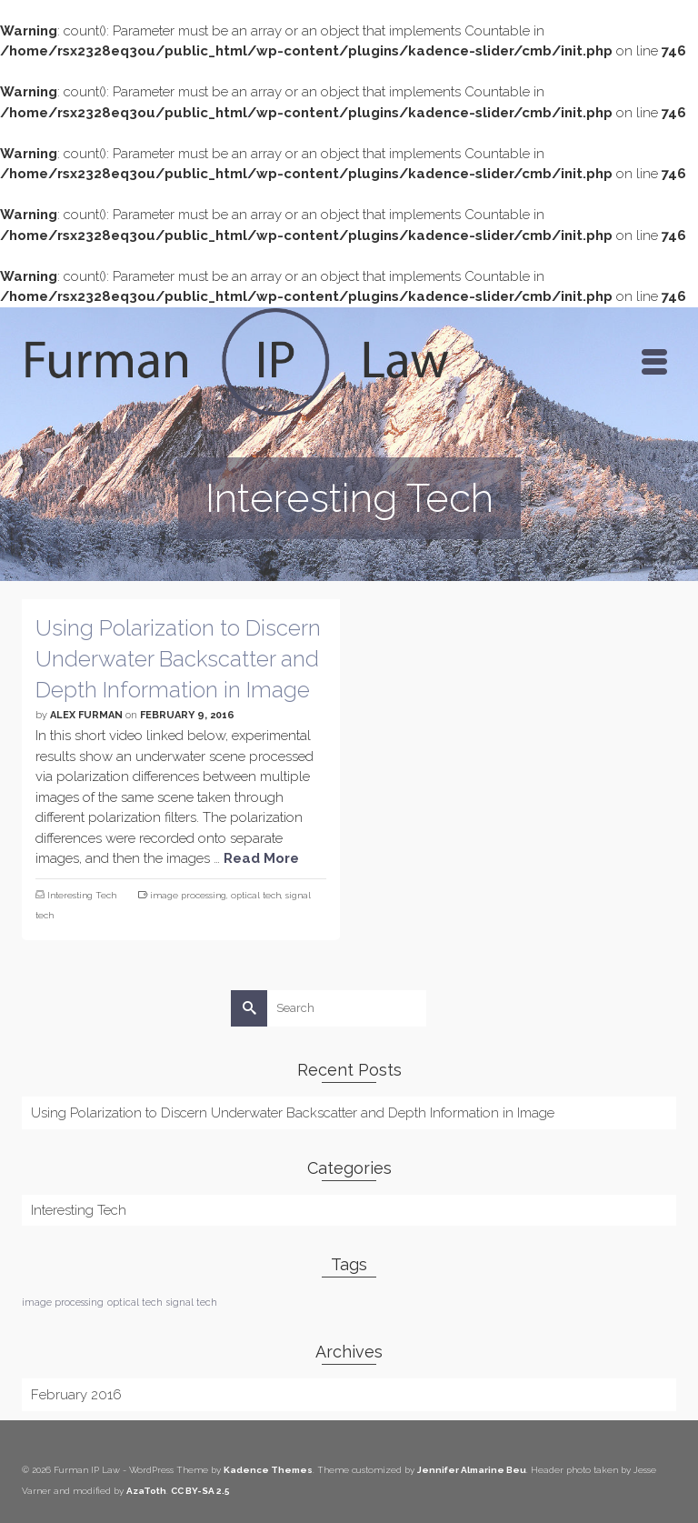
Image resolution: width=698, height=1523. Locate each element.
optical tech (256, 895)
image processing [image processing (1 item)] (63, 1302)
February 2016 (76, 1395)
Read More (261, 858)
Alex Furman (86, 715)
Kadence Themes (268, 1470)
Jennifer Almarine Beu (471, 1470)
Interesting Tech (81, 895)
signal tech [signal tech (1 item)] (191, 1302)
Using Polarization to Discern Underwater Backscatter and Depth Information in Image (292, 1113)
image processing (188, 895)
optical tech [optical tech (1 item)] (135, 1302)
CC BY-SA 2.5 (200, 1491)
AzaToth (146, 1491)
